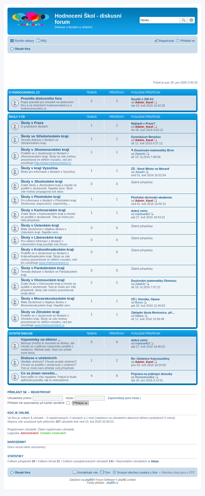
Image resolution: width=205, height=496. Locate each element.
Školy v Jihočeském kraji (41, 181)
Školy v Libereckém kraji (41, 237)
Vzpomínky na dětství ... (41, 339)
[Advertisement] (104, 67)
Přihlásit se (17, 392)
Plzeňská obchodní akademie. (152, 197)
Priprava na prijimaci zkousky (151, 373)
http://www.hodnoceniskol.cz (52, 162)
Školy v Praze (32, 123)
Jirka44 (139, 172)
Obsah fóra (22, 472)
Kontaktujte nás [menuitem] (88, 472)
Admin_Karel (144, 102)
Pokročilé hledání (191, 20)
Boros (139, 302)
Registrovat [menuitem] (166, 40)
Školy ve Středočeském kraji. (45, 136)
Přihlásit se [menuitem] (187, 40)
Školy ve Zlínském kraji (40, 312)
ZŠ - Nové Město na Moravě (150, 168)
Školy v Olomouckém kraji (43, 280)
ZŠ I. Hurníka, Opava (145, 299)
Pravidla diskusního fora (41, 98)
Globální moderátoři (53, 433)
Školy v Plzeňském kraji (41, 197)
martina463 (142, 214)
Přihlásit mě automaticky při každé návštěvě (38, 402)
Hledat (184, 20)
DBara (139, 315)
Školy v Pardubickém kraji (42, 268)
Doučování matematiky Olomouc (154, 280)
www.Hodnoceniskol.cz (54, 262)
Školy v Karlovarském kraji (43, 210)
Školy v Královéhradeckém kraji (47, 249)
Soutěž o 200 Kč (142, 99)
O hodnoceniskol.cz (24, 92)
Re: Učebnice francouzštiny (150, 358)
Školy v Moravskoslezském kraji (47, 298)
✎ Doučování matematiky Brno (152, 150)
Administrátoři (29, 433)
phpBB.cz (112, 482)
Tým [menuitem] (107, 472)
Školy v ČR (17, 116)
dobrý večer (139, 210)
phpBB (89, 479)
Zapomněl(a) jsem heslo (123, 398)
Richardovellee (145, 377)
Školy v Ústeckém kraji (40, 225)
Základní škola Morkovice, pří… (153, 312)
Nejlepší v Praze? (143, 123)
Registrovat (41, 392)
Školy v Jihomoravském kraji (45, 150)
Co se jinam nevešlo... (39, 373)
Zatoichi (140, 153)
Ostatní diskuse (21, 333)
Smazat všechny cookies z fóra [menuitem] (137, 472)
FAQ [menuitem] (44, 40)
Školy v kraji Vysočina (39, 168)
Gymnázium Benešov (146, 136)
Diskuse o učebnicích (39, 358)
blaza (155, 461)
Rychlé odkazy (24, 40)
